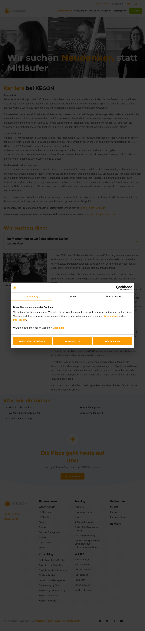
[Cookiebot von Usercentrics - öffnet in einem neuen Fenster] (120, 287)
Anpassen (72, 341)
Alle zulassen (112, 341)
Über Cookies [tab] (113, 296)
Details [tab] (72, 296)
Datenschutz (111, 316)
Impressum (19, 320)
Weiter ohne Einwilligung (32, 341)
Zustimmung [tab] (31, 296)
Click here (58, 328)
